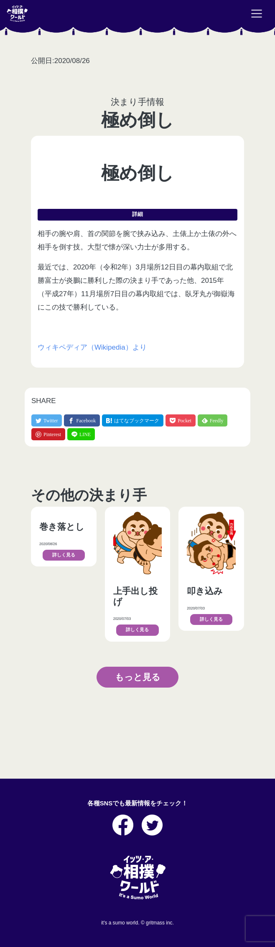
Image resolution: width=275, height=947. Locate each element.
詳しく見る (63, 555)
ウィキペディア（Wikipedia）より (92, 347)
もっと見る (137, 677)
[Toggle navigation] (256, 13)
